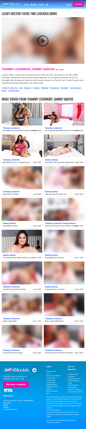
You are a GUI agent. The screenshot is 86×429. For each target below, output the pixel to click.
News (48, 393)
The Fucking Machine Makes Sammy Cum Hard (18, 257)
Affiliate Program (51, 384)
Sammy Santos (43, 69)
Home (26, 5)
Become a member (16, 384)
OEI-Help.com (28, 400)
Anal (20, 88)
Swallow (36, 88)
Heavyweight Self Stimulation (54, 257)
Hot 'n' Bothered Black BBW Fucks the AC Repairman (62, 130)
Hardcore (27, 88)
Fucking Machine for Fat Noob (54, 289)
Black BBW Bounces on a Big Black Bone (16, 162)
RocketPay (7, 403)
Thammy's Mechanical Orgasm (13, 353)
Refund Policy (50, 382)
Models (34, 5)
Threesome (54, 88)
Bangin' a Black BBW (9, 321)
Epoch (5, 405)
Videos (41, 5)
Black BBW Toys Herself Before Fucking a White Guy (20, 130)
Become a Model (51, 391)
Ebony (4, 91)
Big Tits (14, 88)
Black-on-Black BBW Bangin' (54, 321)
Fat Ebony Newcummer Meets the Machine (59, 353)
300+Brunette (13, 91)
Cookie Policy (50, 380)
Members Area (51, 371)
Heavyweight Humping (10, 226)
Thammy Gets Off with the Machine (14, 289)
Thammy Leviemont (16, 69)
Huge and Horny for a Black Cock (56, 194)
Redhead (44, 88)
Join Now (78, 4)
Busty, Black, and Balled (10, 194)
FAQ (47, 373)
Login (68, 4)
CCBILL (6, 407)
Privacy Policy (50, 378)
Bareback (64, 88)
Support (49, 389)
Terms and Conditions (53, 376)
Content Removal (52, 387)
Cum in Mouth (75, 88)
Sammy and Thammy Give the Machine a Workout (61, 226)
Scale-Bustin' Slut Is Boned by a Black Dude (59, 162)
